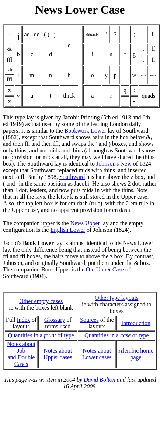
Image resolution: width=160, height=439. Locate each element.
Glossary (54, 320)
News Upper (85, 223)
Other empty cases (41, 301)
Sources (89, 320)
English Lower (67, 230)
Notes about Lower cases (97, 354)
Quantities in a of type (41, 335)
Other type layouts (116, 298)
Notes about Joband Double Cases (21, 354)
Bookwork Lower (85, 130)
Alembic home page (135, 354)
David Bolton (99, 380)
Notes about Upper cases (58, 354)
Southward (72, 177)
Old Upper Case (105, 269)
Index (23, 320)
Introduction (135, 323)
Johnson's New (114, 164)
